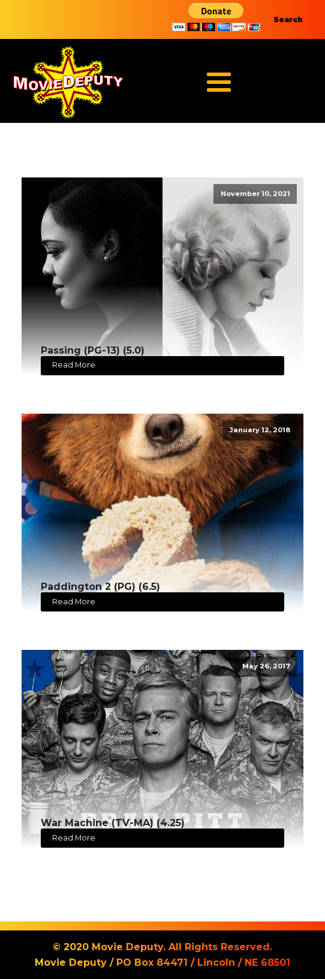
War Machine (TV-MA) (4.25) (113, 823)
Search (288, 19)
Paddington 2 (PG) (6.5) (100, 586)
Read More (73, 364)
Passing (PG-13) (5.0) (93, 350)
